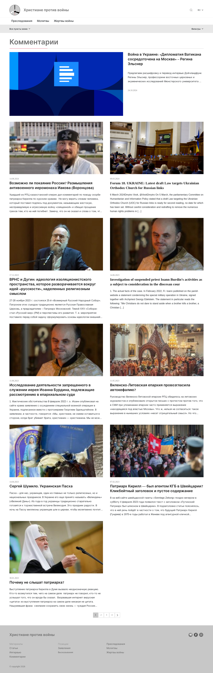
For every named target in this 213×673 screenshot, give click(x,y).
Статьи (13, 648)
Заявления (64, 648)
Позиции (63, 643)
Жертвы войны (64, 20)
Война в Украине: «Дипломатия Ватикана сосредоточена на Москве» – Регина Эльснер (164, 59)
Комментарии (17, 656)
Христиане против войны (46, 10)
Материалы (16, 643)
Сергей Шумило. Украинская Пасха (41, 486)
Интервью (15, 652)
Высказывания (65, 652)
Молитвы (43, 20)
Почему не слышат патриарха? (36, 582)
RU (199, 10)
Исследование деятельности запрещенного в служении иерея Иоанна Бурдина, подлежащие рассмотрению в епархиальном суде (51, 390)
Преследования (21, 20)
